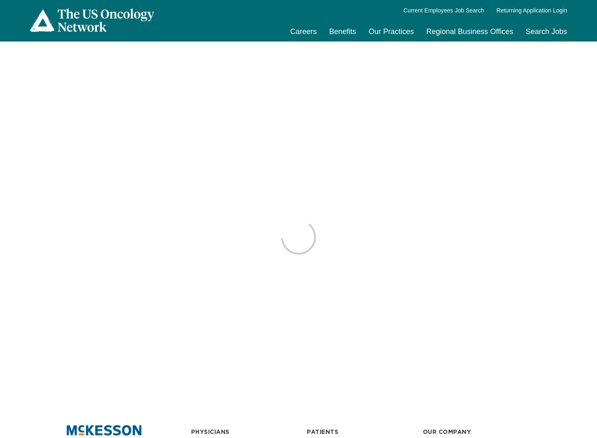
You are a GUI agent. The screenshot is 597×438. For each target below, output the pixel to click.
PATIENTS (322, 431)
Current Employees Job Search (443, 10)
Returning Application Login (532, 10)
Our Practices (391, 31)
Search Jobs (546, 31)
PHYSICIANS (210, 431)
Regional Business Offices (469, 31)
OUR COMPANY (447, 431)
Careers (303, 31)
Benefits (342, 31)
